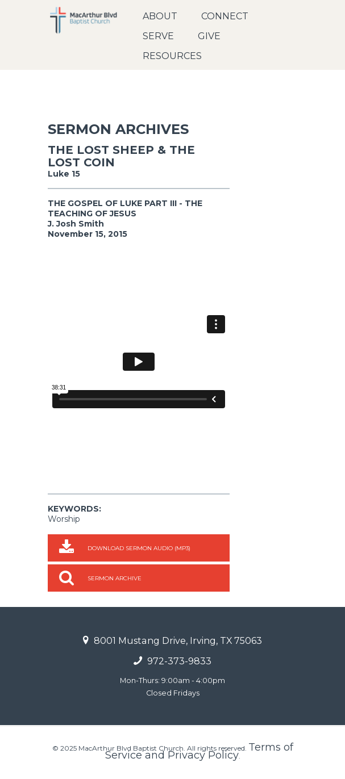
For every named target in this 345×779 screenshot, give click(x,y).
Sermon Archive (115, 578)
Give (209, 36)
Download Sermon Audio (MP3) (139, 548)
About (160, 16)
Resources (172, 56)
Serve (158, 36)
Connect (224, 16)
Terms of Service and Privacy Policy (199, 751)
